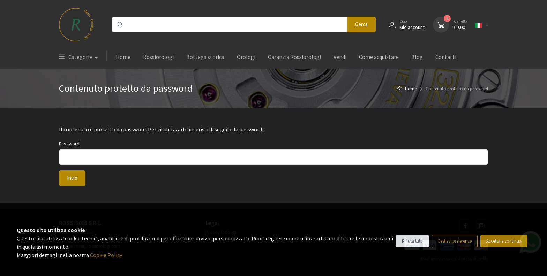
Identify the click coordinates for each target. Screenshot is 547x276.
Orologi (246, 56)
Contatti (445, 56)
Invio (72, 178)
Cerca (361, 24)
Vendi (340, 56)
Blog (417, 56)
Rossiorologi (158, 56)
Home (123, 56)
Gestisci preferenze (454, 241)
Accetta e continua (504, 241)
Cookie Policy (106, 255)
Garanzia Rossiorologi (294, 56)
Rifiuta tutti (412, 241)
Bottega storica (205, 56)
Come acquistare (379, 56)
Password (69, 143)
